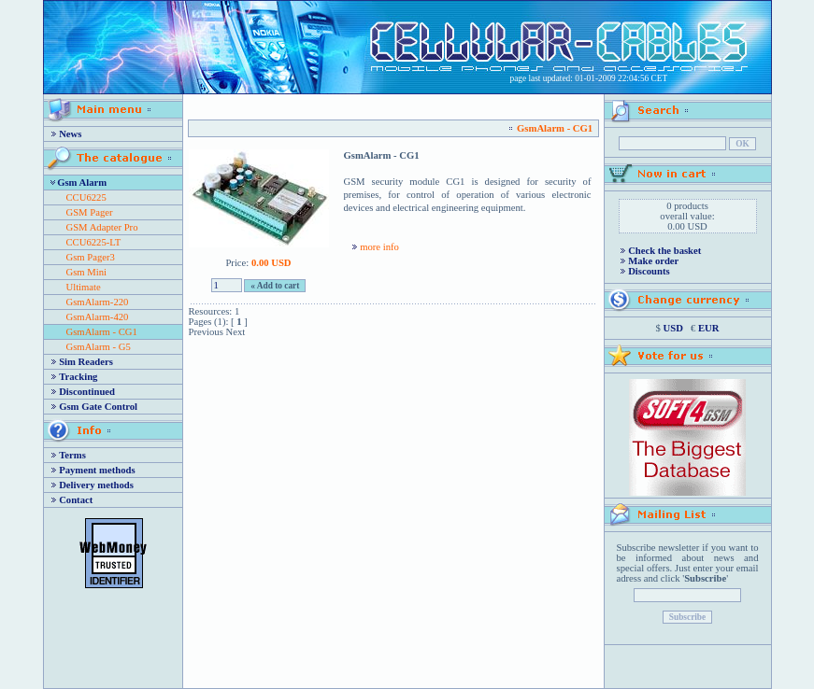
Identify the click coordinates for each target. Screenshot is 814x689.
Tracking (78, 377)
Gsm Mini (86, 272)
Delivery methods (96, 485)
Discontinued (87, 392)
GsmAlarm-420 (97, 317)
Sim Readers (86, 362)
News (70, 134)
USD (673, 328)
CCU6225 (86, 197)
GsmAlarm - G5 (98, 347)
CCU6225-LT (93, 242)
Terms (72, 455)
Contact (76, 500)
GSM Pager (89, 212)
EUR (709, 328)
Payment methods (97, 470)
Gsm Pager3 (90, 257)
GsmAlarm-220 (97, 302)
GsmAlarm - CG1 (101, 332)
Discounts (648, 271)
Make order (653, 261)
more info (379, 247)
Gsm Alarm (82, 182)
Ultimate (83, 287)
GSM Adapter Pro (102, 227)
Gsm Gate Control (98, 406)
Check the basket (664, 251)
